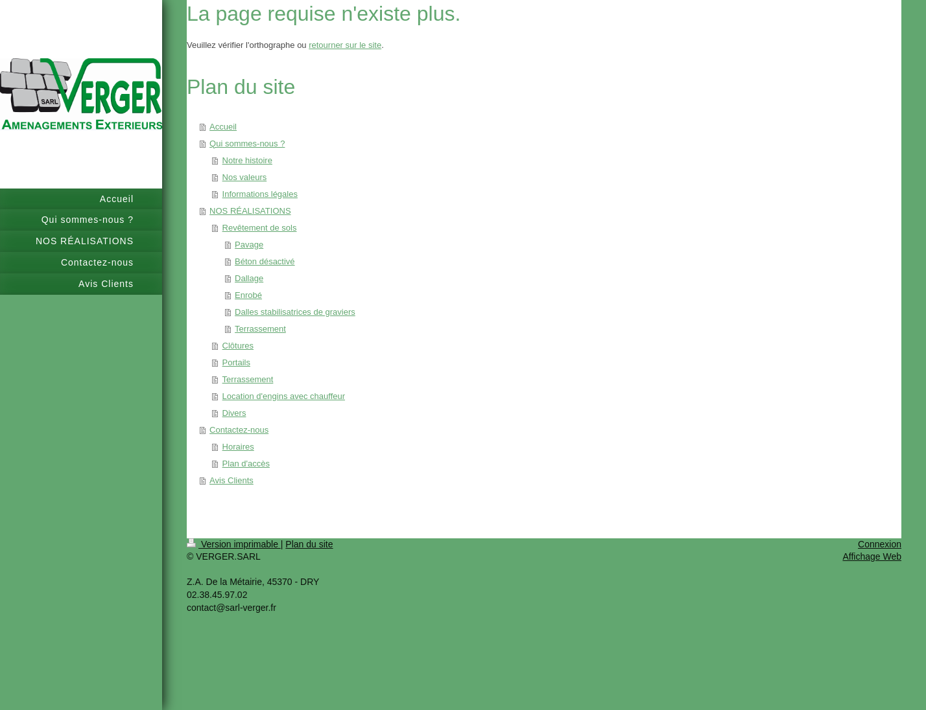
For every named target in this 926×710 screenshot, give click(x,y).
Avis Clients (231, 480)
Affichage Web (871, 556)
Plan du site (309, 544)
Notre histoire (247, 160)
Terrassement (260, 329)
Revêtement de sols (259, 228)
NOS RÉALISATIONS (250, 211)
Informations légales (260, 194)
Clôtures (238, 345)
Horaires (238, 447)
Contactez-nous (238, 430)
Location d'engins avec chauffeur (283, 396)
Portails (236, 362)
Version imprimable (234, 544)
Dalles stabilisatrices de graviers (295, 312)
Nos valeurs (244, 177)
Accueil (223, 127)
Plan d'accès (246, 463)
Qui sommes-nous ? (247, 143)
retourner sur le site (345, 45)
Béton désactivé (265, 261)
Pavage (249, 244)
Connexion (879, 544)
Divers (234, 413)
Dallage (249, 278)
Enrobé (248, 295)
